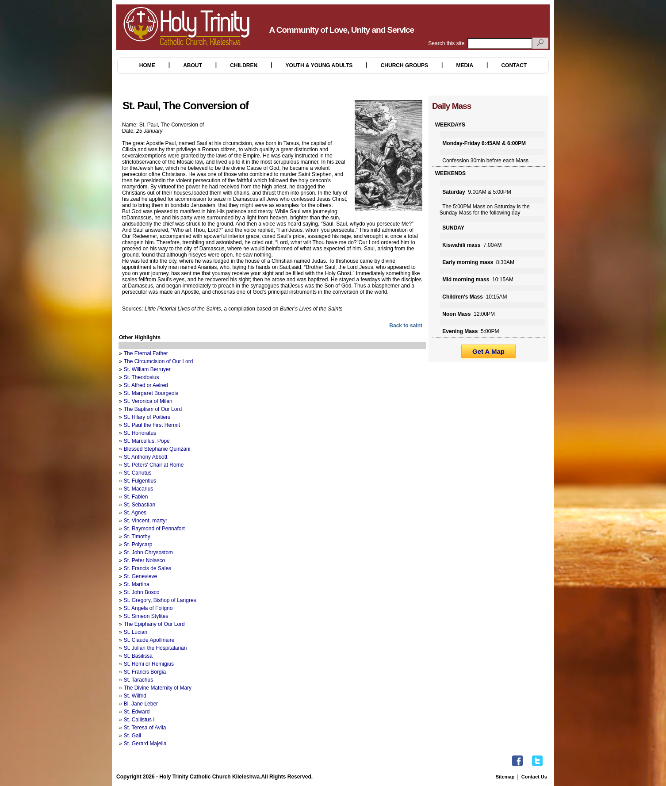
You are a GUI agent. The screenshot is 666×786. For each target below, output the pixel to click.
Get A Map (488, 351)
